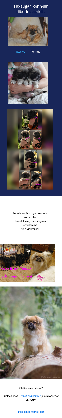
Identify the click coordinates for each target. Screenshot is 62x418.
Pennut (35, 51)
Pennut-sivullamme (30, 396)
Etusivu (20, 51)
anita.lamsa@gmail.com (31, 411)
